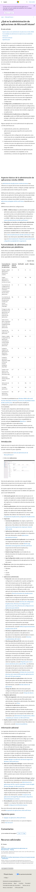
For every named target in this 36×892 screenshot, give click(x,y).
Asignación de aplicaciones (28, 516)
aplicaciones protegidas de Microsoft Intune (12, 201)
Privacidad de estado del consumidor (11, 885)
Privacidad (27, 883)
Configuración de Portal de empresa (18, 805)
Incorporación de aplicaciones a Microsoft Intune (18, 810)
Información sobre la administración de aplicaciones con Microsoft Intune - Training (14, 849)
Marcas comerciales (7, 887)
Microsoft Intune (9, 17)
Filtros (18, 703)
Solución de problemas (21, 724)
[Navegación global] (1, 2)
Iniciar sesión (32, 2)
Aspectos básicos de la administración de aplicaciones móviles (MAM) (18, 32)
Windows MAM (22, 398)
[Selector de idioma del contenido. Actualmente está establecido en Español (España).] (8, 874)
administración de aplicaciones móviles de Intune (15, 183)
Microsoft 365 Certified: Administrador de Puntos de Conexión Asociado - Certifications (18, 858)
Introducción (5, 35)
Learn (2, 17)
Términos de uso (26, 885)
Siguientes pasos (6, 39)
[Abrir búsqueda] (26, 2)
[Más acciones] (33, 17)
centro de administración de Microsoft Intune (15, 220)
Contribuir (21, 883)
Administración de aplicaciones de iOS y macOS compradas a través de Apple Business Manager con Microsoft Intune (19, 784)
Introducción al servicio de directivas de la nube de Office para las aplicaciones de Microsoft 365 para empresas (19, 674)
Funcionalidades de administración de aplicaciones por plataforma (17, 34)
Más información (9, 822)
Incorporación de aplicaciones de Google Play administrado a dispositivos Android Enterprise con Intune (18, 797)
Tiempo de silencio (28, 693)
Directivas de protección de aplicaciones (22, 593)
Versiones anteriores (7, 883)
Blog (15, 883)
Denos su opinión (9, 13)
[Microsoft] (18, 2)
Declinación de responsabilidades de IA (12, 881)
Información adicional (7, 37)
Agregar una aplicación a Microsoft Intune (15, 817)
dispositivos (23, 421)
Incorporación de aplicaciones (11, 516)
